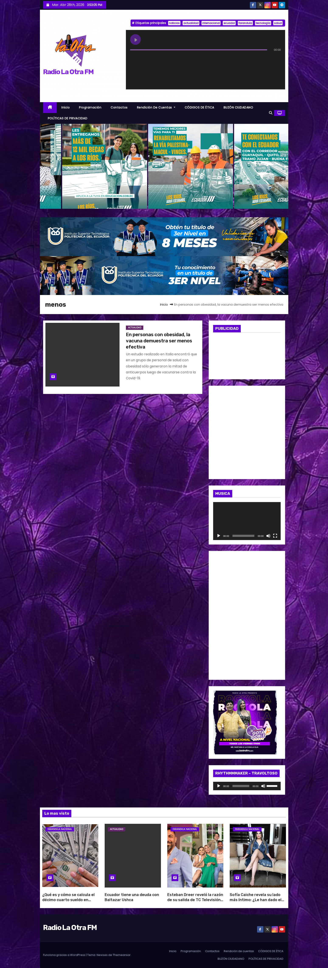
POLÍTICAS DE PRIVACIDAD (67, 118)
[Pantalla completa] (275, 536)
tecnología (263, 23)
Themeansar (122, 955)
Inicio (65, 107)
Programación (90, 107)
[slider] (240, 786)
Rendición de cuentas (156, 107)
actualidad (190, 23)
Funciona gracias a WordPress (64, 955)
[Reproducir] (219, 536)
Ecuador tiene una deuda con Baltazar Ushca (132, 897)
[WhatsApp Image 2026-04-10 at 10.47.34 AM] (247, 615)
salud (278, 23)
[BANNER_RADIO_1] (164, 236)
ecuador (229, 23)
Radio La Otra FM (68, 72)
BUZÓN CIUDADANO (238, 107)
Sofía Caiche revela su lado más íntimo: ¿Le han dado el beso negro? (256, 899)
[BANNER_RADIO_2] (164, 275)
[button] (270, 112)
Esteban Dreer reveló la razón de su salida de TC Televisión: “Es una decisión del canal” (195, 899)
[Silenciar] (268, 536)
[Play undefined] (135, 39)
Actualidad (134, 327)
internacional (211, 23)
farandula (245, 23)
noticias (174, 23)
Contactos (119, 107)
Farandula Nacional (60, 829)
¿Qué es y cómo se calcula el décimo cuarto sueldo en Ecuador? (68, 899)
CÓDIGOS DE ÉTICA (199, 107)
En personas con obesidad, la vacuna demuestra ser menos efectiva (159, 341)
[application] (247, 521)
